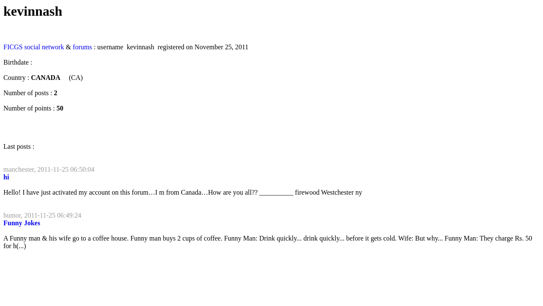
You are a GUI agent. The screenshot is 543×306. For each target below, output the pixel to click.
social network (44, 47)
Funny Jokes (21, 223)
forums (82, 47)
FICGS (12, 47)
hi (6, 177)
